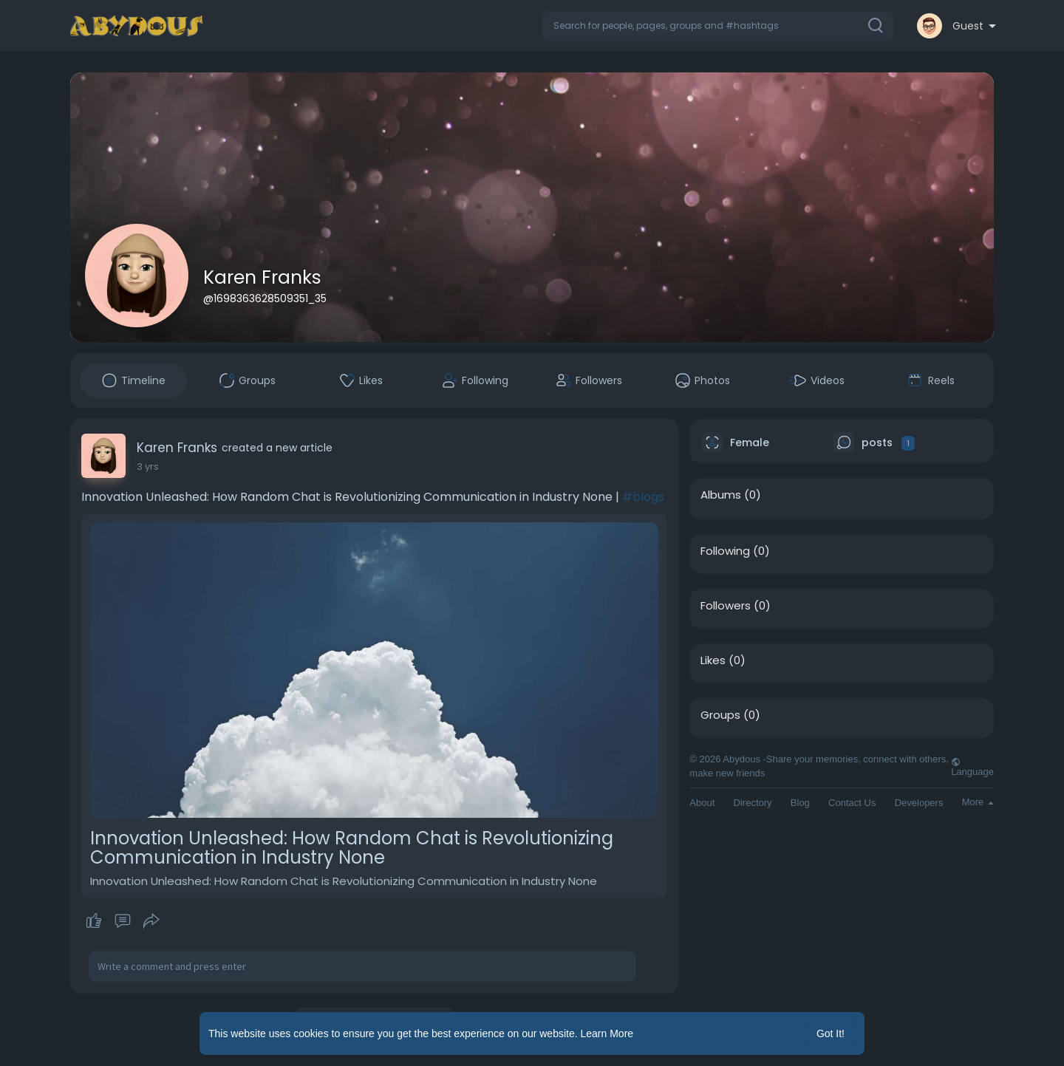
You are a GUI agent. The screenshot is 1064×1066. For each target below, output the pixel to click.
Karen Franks (262, 277)
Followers (725, 606)
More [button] (978, 801)
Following (725, 551)
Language (972, 766)
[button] (717, 26)
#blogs (643, 496)
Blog (800, 802)
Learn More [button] (607, 1033)
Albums (720, 495)
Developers (919, 802)
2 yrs (148, 466)
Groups (720, 715)
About (702, 802)
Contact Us (852, 802)
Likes (713, 660)
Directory (753, 802)
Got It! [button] (830, 1033)
